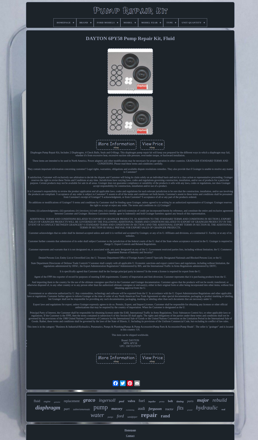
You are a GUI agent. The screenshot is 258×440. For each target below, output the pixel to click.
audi (141, 408)
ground (189, 410)
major (203, 400)
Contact (130, 435)
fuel (142, 400)
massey (116, 408)
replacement (72, 401)
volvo (131, 401)
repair (149, 415)
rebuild (219, 400)
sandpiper (132, 417)
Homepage (130, 430)
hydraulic (207, 407)
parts (190, 401)
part (67, 409)
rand (165, 415)
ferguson (155, 409)
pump (101, 407)
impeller (152, 401)
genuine (57, 402)
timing (180, 401)
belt (170, 401)
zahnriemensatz (81, 409)
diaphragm (47, 407)
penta (161, 401)
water (97, 415)
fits (180, 408)
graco (89, 400)
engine (47, 401)
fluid (37, 401)
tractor (169, 409)
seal (223, 409)
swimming (130, 410)
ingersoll (107, 400)
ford (120, 416)
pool (121, 401)
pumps (110, 417)
